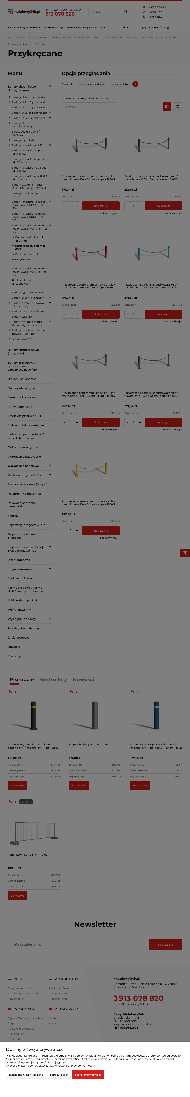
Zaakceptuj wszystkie (88, 1074)
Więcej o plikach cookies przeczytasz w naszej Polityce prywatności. (50, 1065)
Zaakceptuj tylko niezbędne (26, 1074)
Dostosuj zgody (59, 1074)
